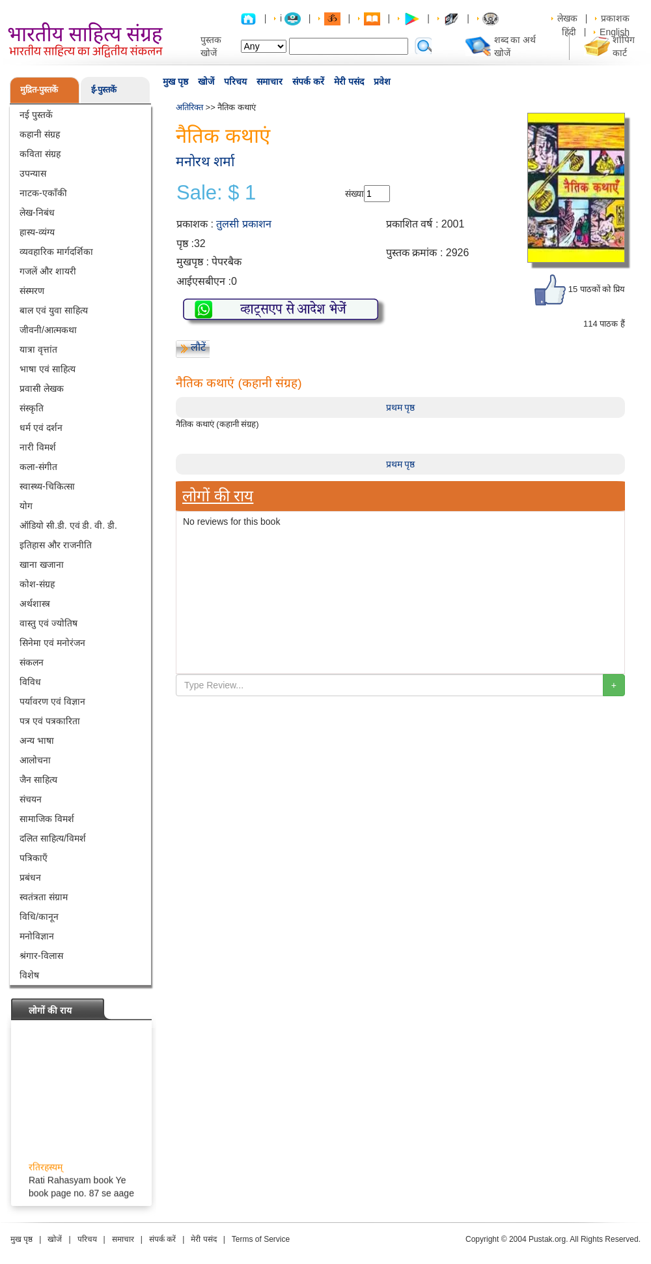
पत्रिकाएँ (34, 858)
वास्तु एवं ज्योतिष (48, 623)
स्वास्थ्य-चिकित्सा (47, 486)
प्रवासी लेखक (42, 388)
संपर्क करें (308, 81)
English (615, 32)
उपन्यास (33, 173)
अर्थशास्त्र (35, 603)
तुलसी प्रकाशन (243, 223)
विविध (30, 682)
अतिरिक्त (189, 107)
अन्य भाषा (37, 740)
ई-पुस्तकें (104, 90)
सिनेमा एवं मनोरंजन (52, 643)
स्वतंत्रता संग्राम (44, 897)
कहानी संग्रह (40, 134)
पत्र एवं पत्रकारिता (50, 721)
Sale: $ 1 (216, 193)
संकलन (32, 662)
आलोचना (35, 760)
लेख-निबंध (37, 212)
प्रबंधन (30, 877)
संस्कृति (32, 408)
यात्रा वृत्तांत (38, 349)
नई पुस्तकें (36, 115)
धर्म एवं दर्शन (41, 427)
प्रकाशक (615, 18)
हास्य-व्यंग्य (37, 232)
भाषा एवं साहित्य (48, 369)
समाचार (269, 81)
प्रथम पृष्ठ (400, 407)
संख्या (354, 193)
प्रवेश (382, 81)
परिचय (235, 81)
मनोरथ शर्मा (205, 161)
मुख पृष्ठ (175, 81)
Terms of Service (261, 1239)
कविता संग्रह (40, 154)
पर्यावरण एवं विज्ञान (52, 701)
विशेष (29, 975)
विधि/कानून (39, 916)
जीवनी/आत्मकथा (48, 330)
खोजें (206, 81)
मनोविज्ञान (37, 936)
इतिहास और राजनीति (56, 545)
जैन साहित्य (38, 779)
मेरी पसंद (349, 81)
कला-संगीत (38, 467)
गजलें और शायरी (48, 271)
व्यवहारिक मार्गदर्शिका (56, 251)
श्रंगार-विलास (41, 955)
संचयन (31, 799)
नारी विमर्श (38, 447)
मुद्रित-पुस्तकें (39, 90)
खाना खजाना (42, 564)
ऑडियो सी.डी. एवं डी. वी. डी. (68, 525)
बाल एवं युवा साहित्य (54, 310)
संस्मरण (32, 291)
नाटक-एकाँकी (43, 193)
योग (26, 506)
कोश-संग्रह (37, 584)
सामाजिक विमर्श (47, 819)
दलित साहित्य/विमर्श (53, 838)
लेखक (567, 18)
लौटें (198, 347)
